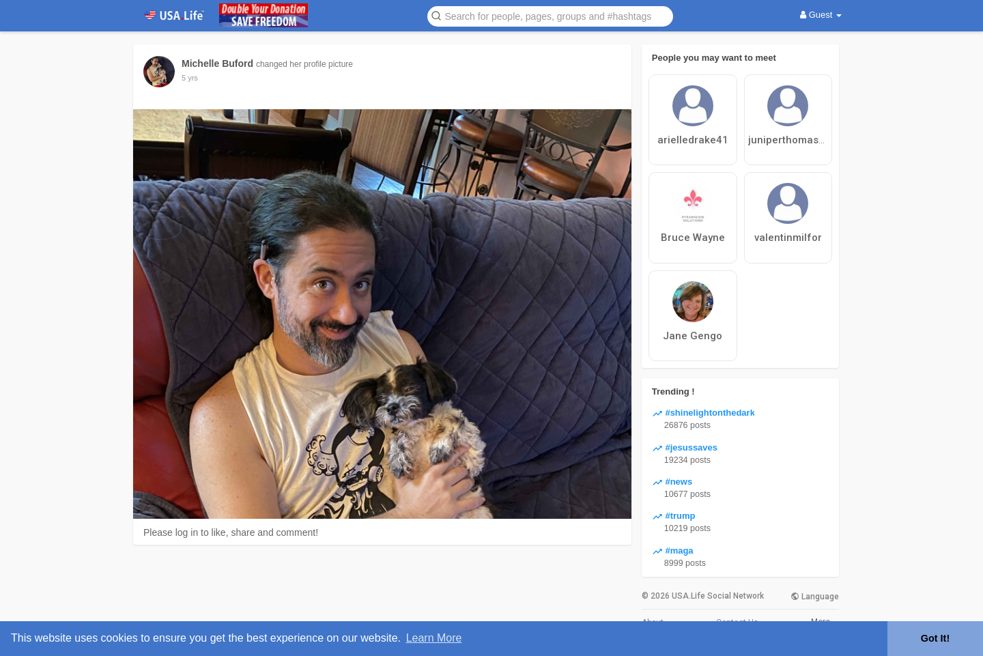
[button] (550, 15)
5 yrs (190, 78)
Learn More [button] (434, 638)
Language (814, 597)
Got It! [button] (935, 638)
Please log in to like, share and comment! (230, 532)
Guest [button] (821, 15)
